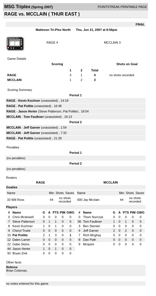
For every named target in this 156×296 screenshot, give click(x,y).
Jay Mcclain (91, 199)
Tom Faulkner (33, 116)
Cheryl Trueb (21, 230)
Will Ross (17, 199)
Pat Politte (25, 106)
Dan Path (89, 239)
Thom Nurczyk (93, 217)
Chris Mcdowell (23, 217)
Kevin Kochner (29, 100)
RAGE (50, 42)
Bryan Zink (19, 253)
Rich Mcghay (92, 235)
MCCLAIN (111, 42)
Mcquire (88, 244)
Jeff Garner (31, 127)
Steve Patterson (50, 111)
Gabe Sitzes (20, 244)
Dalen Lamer (21, 239)
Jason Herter (27, 111)
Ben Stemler (92, 226)
